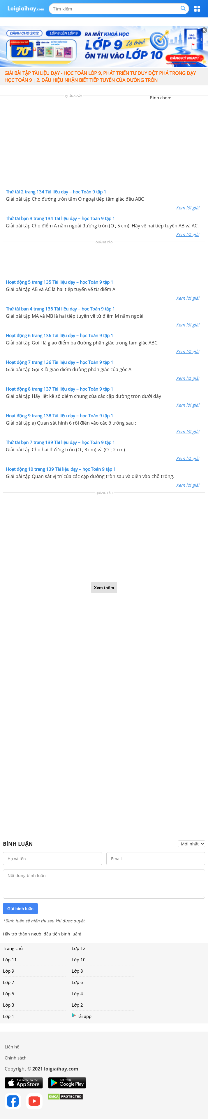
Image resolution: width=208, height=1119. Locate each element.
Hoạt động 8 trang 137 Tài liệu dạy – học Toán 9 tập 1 (59, 389)
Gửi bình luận (20, 908)
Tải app (81, 1016)
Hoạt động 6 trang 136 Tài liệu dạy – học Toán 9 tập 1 (59, 335)
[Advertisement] (104, 143)
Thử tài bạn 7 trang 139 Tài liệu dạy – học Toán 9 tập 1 (60, 442)
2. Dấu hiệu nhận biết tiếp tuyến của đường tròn (97, 80)
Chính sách (16, 1058)
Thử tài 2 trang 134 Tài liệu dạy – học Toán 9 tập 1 (56, 192)
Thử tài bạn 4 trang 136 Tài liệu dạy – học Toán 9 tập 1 (60, 309)
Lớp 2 (77, 1005)
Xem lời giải (187, 208)
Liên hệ (12, 1047)
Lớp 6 (77, 982)
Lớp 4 (77, 993)
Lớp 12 (79, 948)
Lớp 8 (77, 971)
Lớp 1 (8, 1016)
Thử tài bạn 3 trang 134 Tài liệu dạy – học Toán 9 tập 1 (60, 218)
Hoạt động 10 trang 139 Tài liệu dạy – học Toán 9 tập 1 (61, 469)
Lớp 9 (8, 971)
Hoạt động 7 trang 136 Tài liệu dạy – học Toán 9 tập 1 (59, 362)
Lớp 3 (8, 1005)
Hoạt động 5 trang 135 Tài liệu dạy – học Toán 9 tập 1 (59, 282)
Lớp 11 (10, 959)
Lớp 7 (8, 982)
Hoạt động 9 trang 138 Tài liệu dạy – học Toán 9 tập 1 (59, 415)
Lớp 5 (8, 993)
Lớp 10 (79, 959)
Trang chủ (13, 948)
